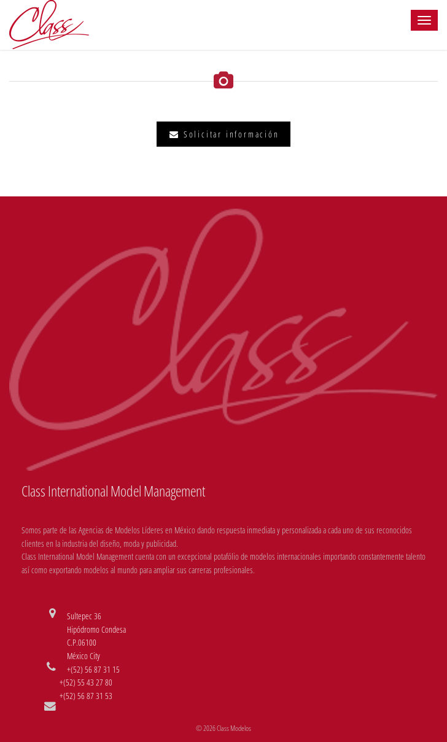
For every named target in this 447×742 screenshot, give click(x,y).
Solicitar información (224, 134)
